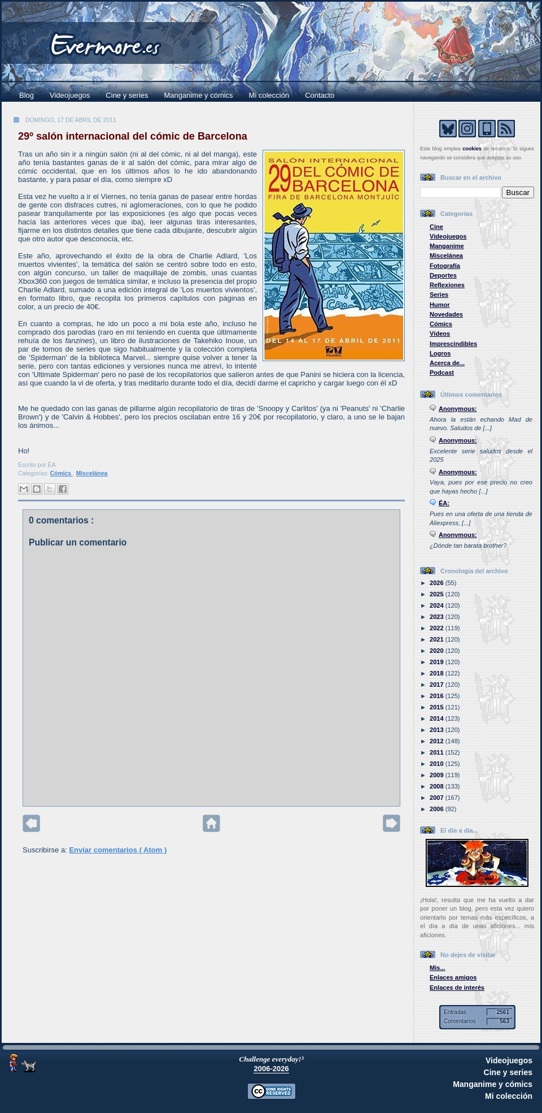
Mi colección (269, 95)
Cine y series (127, 95)
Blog (26, 95)
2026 (437, 582)
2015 (437, 707)
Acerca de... (447, 363)
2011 (437, 752)
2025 (437, 594)
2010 (437, 763)
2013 (437, 729)
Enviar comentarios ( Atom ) (118, 850)
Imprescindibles (453, 343)
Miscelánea (91, 473)
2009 (437, 775)
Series (439, 294)
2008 (437, 786)
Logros (440, 353)
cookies (472, 148)
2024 (437, 605)
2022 (437, 628)
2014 (437, 718)
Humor (440, 304)
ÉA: (444, 503)
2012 (437, 741)
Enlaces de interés (457, 987)
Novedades (446, 314)
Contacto (319, 95)
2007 (437, 797)
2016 (437, 695)
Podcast (442, 372)
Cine (436, 226)
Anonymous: (458, 408)
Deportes (443, 275)
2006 (437, 808)
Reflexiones (447, 285)
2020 (437, 650)
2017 (437, 684)
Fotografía (445, 265)
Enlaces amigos (453, 977)
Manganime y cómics (198, 95)
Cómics (61, 473)
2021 (437, 639)
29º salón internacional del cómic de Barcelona (132, 136)
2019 (437, 662)
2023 (437, 616)
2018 (437, 673)
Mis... (437, 967)
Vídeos (440, 333)
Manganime (447, 245)
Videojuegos (70, 95)
